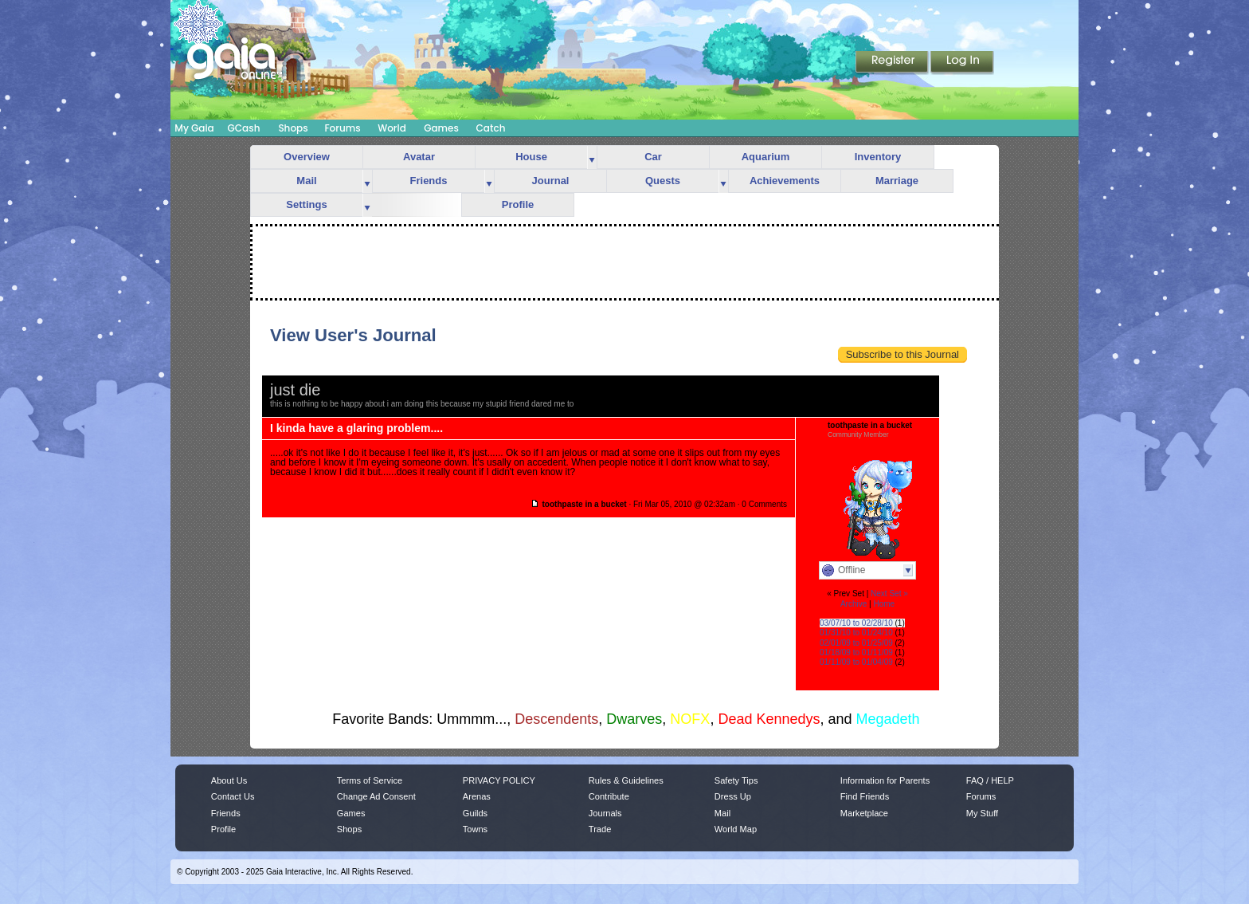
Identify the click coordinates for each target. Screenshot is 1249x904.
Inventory (878, 157)
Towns (475, 829)
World (392, 128)
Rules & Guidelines (626, 780)
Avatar (419, 157)
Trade (600, 829)
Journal (551, 181)
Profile (518, 204)
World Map (736, 829)
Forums (342, 128)
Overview (307, 157)
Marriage (896, 181)
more (592, 157)
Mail (306, 181)
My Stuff (982, 813)
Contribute (609, 796)
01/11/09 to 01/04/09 (856, 662)
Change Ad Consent (376, 796)
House (531, 157)
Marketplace (864, 813)
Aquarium (766, 157)
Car (653, 157)
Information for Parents (885, 780)
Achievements (785, 181)
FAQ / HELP (990, 780)
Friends (429, 181)
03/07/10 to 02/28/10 (856, 623)
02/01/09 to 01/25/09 (856, 643)
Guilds (475, 813)
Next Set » (889, 593)
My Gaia (193, 128)
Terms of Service (369, 780)
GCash (244, 128)
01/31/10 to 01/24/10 (856, 632)
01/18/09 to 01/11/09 (856, 652)
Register (893, 63)
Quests (662, 181)
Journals (605, 813)
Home (884, 603)
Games (441, 128)
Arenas (477, 796)
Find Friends (864, 796)
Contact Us (233, 796)
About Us (229, 780)
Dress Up (733, 796)
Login (962, 63)
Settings (306, 204)
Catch (491, 128)
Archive (853, 603)
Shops (292, 128)
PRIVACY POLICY (499, 780)
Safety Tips (736, 780)
